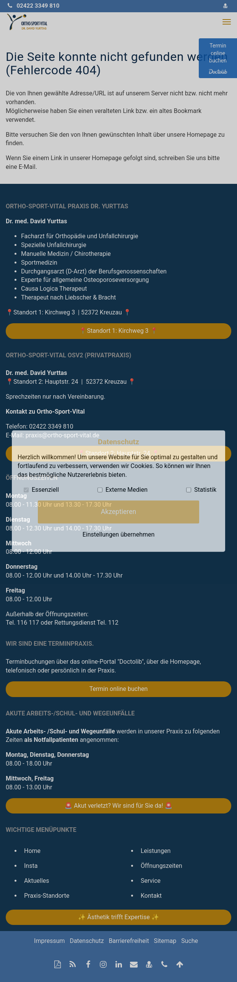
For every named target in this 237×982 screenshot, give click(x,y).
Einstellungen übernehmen (119, 534)
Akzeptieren (118, 512)
